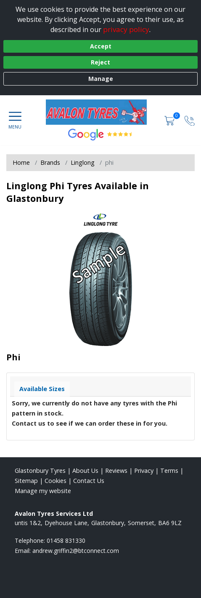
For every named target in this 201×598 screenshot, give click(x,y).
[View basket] (170, 120)
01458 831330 (66, 540)
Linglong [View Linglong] (83, 162)
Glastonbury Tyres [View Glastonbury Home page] (40, 471)
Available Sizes (42, 389)
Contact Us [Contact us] (88, 481)
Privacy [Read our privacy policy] (143, 471)
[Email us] (75, 551)
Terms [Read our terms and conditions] (169, 471)
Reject (100, 62)
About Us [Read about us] (85, 471)
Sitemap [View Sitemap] (26, 481)
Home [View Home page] (21, 162)
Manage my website (43, 491)
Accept (100, 46)
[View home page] (100, 112)
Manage (100, 79)
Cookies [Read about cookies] (55, 481)
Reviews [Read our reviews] (116, 471)
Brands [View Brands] (50, 162)
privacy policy (126, 29)
